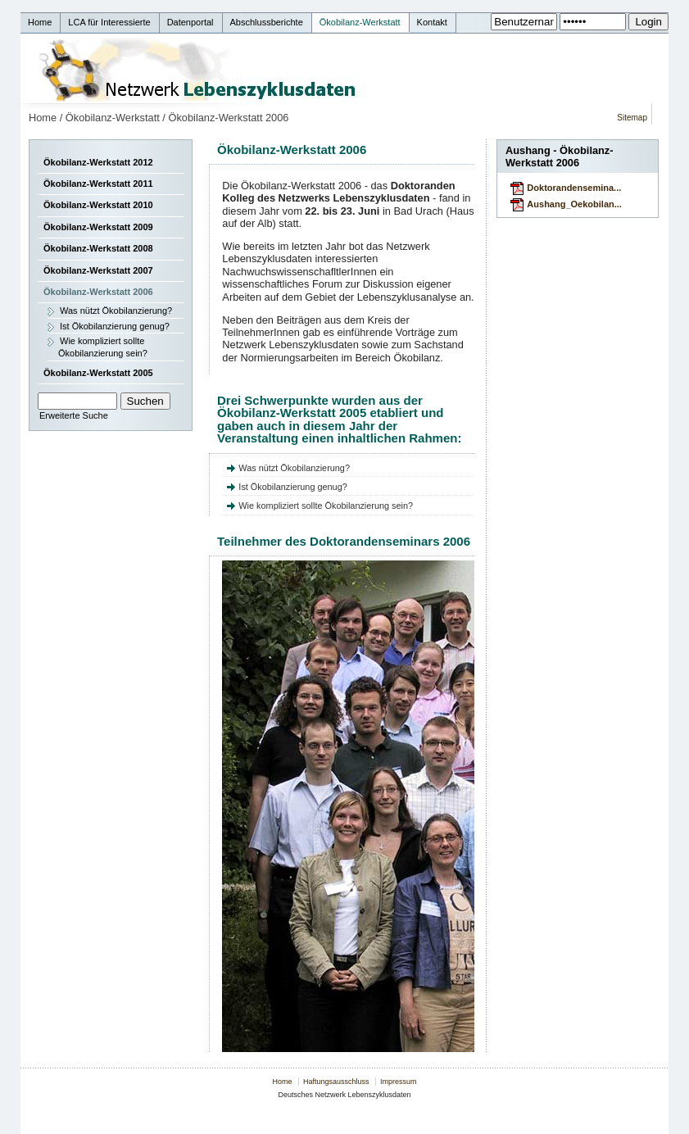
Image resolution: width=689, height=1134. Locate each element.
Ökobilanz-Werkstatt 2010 (98, 205)
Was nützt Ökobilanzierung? (116, 310)
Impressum (398, 1081)
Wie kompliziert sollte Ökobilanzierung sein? (102, 347)
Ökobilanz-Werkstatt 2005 (98, 373)
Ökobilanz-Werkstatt (113, 117)
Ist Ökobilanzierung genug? (115, 326)
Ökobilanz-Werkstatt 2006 (228, 117)
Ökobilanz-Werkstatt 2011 (98, 183)
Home (43, 117)
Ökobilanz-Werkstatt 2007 (98, 270)
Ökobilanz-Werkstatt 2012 (98, 162)
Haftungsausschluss (336, 1081)
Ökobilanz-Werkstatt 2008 (98, 248)
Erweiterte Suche (73, 415)
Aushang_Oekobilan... (574, 204)
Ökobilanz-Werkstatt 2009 (98, 227)
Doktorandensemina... (574, 188)
